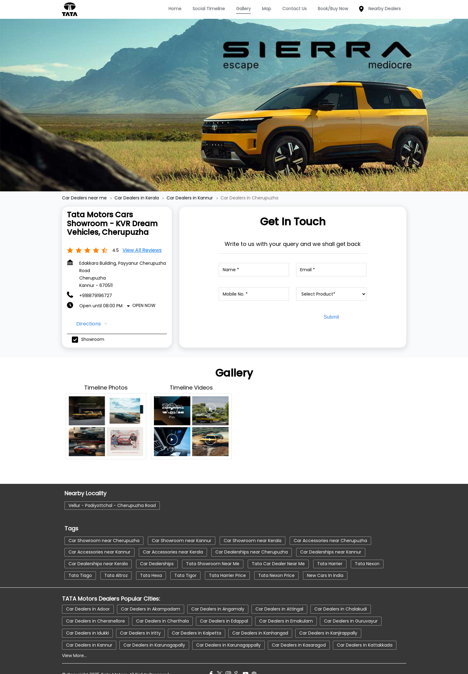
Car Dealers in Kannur (89, 633)
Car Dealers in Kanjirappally (328, 621)
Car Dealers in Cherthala (162, 609)
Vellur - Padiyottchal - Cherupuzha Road (112, 493)
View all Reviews (142, 237)
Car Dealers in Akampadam (150, 597)
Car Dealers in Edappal (224, 609)
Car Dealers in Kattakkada (364, 633)
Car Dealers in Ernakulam (286, 609)
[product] (331, 281)
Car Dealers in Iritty (140, 621)
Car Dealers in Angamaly (217, 597)
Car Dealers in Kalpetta (196, 621)
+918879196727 (95, 283)
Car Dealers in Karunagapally (154, 633)
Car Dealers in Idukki (87, 621)
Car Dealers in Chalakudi (340, 597)
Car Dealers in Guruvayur (351, 609)
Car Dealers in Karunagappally (228, 633)
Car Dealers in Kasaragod (299, 633)
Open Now (143, 293)
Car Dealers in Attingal (279, 597)
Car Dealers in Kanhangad (260, 621)
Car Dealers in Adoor (88, 597)
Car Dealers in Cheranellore (95, 609)
